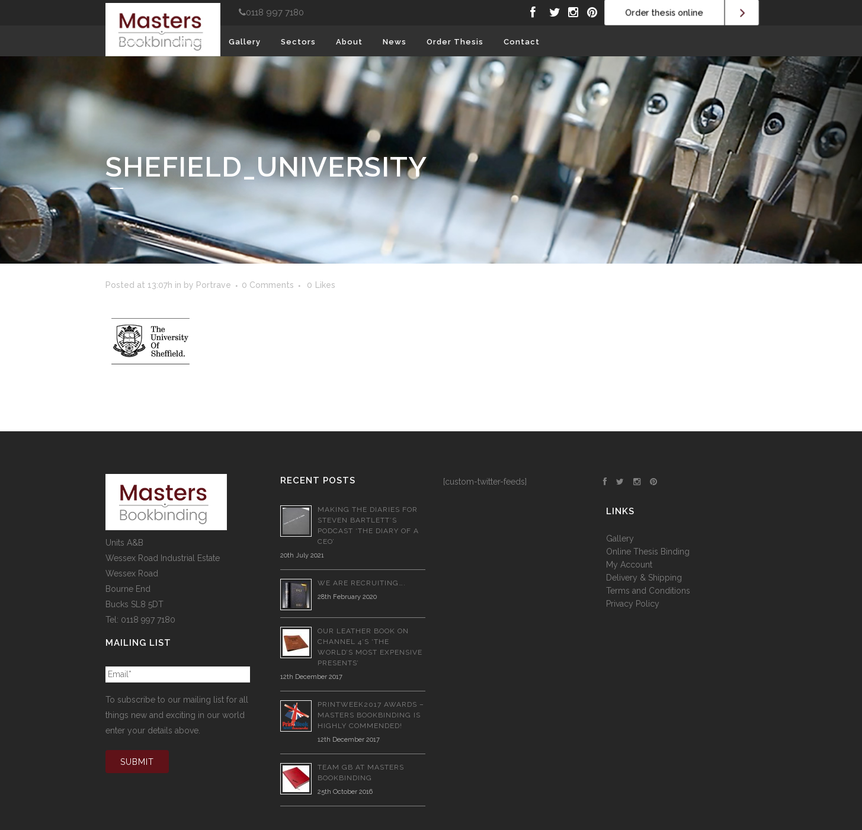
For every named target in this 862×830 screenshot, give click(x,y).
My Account (629, 564)
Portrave (213, 285)
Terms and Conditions (648, 590)
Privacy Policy (632, 603)
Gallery (620, 538)
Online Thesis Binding (648, 551)
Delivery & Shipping (644, 577)
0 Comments (268, 285)
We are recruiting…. (362, 583)
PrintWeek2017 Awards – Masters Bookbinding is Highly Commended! (371, 715)
